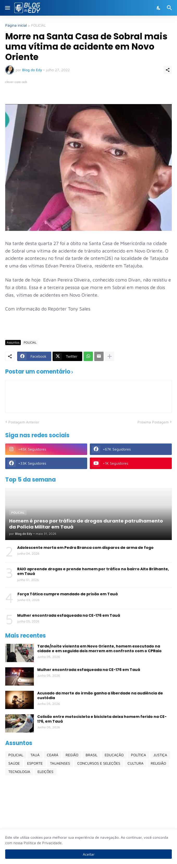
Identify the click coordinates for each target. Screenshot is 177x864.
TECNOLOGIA (19, 771)
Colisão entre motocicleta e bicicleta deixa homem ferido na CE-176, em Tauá (102, 719)
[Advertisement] (88, 819)
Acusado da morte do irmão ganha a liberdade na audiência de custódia (100, 695)
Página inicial (16, 25)
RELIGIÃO (158, 763)
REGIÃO (72, 755)
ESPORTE (35, 763)
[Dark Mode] (158, 7)
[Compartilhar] (167, 70)
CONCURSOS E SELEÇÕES (98, 763)
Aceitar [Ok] (88, 854)
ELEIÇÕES (45, 771)
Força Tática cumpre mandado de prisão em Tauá (67, 594)
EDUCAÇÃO (114, 755)
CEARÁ (52, 755)
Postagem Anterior (23, 422)
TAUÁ (35, 755)
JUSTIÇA (160, 755)
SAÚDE (14, 763)
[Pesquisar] (170, 8)
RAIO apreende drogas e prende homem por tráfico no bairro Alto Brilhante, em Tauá (93, 571)
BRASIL (91, 755)
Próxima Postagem (153, 422)
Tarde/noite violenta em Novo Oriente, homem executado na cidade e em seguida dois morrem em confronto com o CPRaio (99, 648)
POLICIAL (38, 25)
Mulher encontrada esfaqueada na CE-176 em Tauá (68, 615)
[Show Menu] (7, 7)
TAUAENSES (60, 763)
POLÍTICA (138, 755)
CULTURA (135, 763)
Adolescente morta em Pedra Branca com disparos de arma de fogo (85, 547)
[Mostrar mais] (109, 356)
